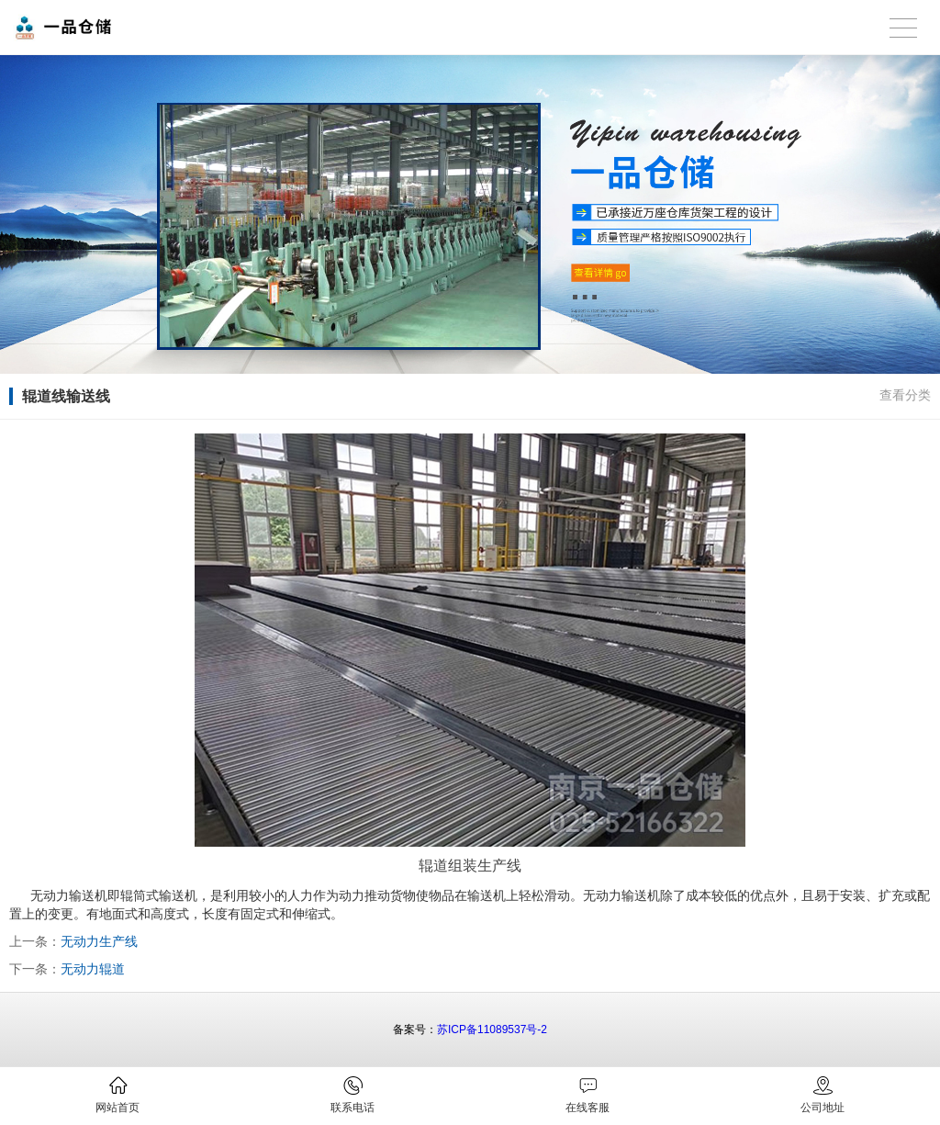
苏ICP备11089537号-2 (492, 1029)
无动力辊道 (93, 969)
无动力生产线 (99, 941)
